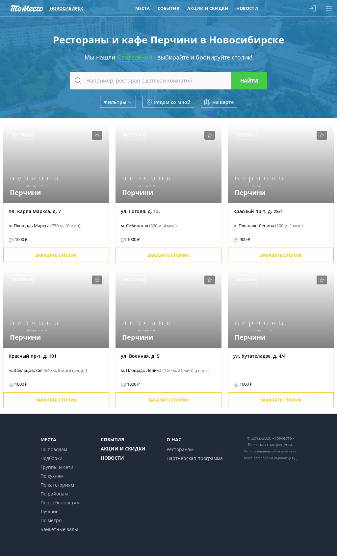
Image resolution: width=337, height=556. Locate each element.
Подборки (51, 458)
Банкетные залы (59, 529)
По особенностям (60, 502)
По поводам (53, 449)
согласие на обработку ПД (275, 457)
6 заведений (134, 57)
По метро (51, 520)
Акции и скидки (123, 449)
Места (48, 439)
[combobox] (168, 80)
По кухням (52, 476)
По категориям (57, 485)
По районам (54, 494)
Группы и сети (56, 467)
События (112, 439)
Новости (112, 458)
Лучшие (49, 511)
